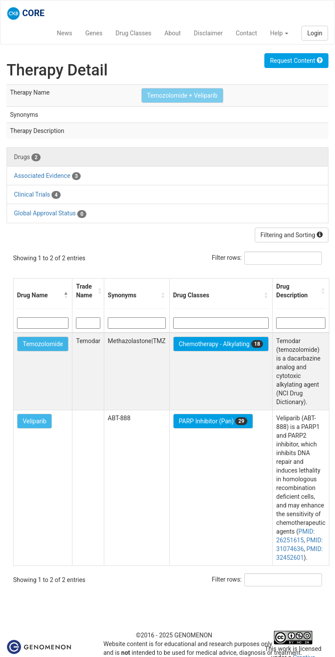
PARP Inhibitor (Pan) (213, 421)
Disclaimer (208, 33)
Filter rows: (227, 257)
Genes (94, 33)
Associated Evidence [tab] (47, 176)
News (64, 33)
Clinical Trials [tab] (37, 195)
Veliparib (34, 421)
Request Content (296, 60)
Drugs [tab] (27, 157)
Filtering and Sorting (291, 234)
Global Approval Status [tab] (50, 214)
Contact (246, 33)
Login (314, 33)
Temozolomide (43, 343)
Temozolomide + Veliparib (182, 95)
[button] (65, 295)
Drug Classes (133, 33)
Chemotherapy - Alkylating (221, 344)
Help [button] (279, 33)
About (172, 33)
